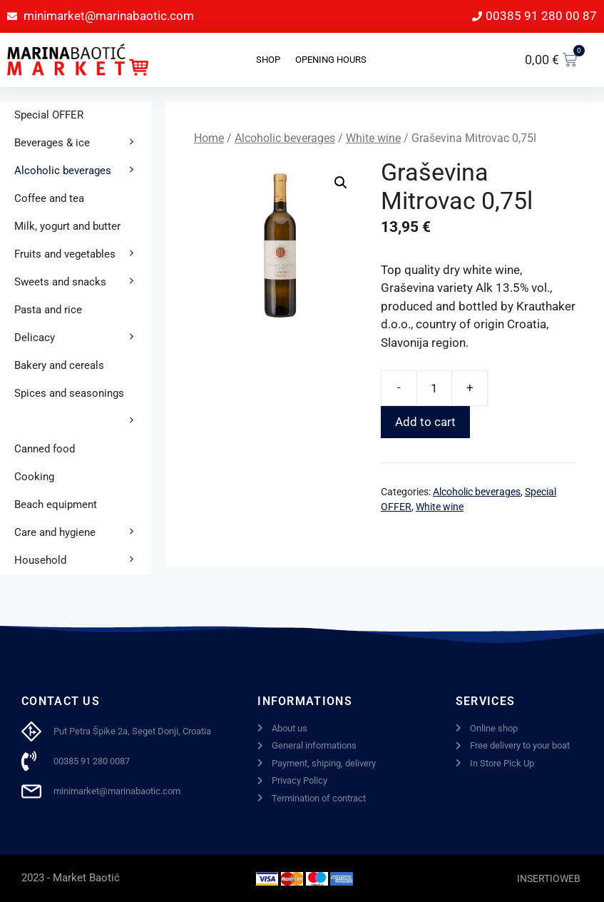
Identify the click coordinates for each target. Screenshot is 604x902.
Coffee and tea (49, 198)
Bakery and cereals (59, 365)
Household (82, 560)
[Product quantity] (434, 388)
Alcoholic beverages (285, 138)
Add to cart (425, 422)
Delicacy (82, 338)
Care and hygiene (82, 533)
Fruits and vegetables (82, 254)
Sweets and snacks (82, 282)
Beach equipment (55, 504)
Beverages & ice (82, 143)
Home (209, 138)
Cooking (34, 476)
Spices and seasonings (82, 397)
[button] (341, 183)
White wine (373, 138)
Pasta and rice (48, 309)
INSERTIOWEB (548, 878)
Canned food (44, 448)
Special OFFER (48, 114)
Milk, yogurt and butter (67, 226)
